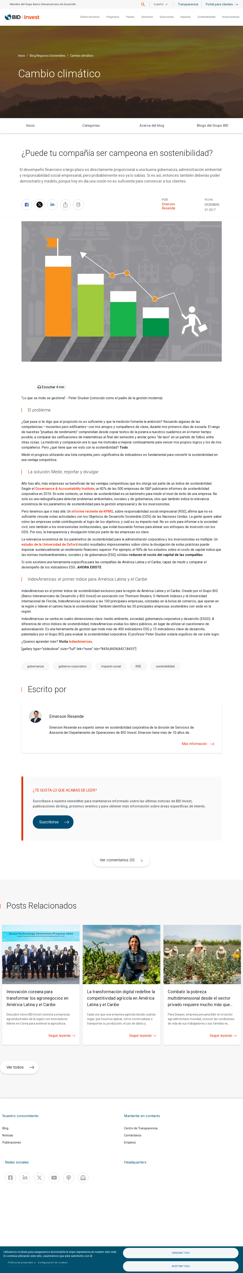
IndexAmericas (80, 642)
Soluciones (167, 16)
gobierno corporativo (72, 666)
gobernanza (35, 666)
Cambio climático (81, 55)
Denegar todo (181, 1253)
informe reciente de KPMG (92, 511)
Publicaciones (11, 1142)
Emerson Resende (168, 206)
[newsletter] (83, 1177)
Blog (5, 1128)
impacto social (111, 666)
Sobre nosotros (90, 16)
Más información (198, 744)
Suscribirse (54, 822)
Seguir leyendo (61, 1035)
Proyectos (112, 16)
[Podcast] (68, 1177)
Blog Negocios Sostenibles (47, 55)
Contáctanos (132, 1135)
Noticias (7, 1135)
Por (165, 199)
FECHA (209, 199)
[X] (39, 1177)
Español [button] (158, 4)
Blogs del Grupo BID (212, 125)
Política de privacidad (20, 1262)
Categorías (91, 125)
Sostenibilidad (207, 16)
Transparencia (188, 4)
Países (130, 16)
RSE (138, 666)
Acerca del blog (152, 125)
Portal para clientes (222, 4)
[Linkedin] (25, 1177)
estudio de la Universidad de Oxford (49, 544)
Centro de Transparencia (141, 1128)
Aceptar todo (181, 1266)
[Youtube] (54, 1177)
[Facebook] (10, 1177)
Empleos (130, 1142)
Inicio (21, 55)
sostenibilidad (165, 666)
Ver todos (20, 1067)
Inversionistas (231, 16)
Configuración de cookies (53, 1262)
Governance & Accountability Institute (64, 489)
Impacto (185, 16)
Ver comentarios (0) (117, 860)
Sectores (147, 16)
